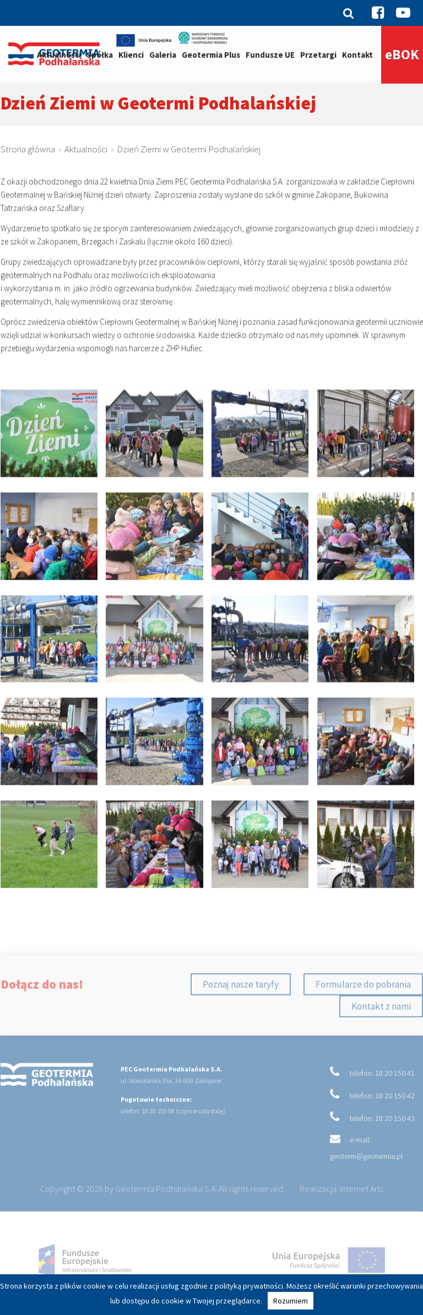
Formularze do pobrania (363, 1004)
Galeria (162, 54)
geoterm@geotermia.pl (366, 1176)
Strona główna (28, 156)
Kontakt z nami (381, 1026)
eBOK (402, 54)
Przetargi (318, 54)
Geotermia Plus (211, 54)
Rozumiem (290, 1301)
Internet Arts (361, 1208)
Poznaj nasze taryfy (241, 1004)
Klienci (131, 54)
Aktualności (59, 54)
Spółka (99, 54)
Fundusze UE (270, 54)
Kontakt (357, 54)
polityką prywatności (249, 1286)
